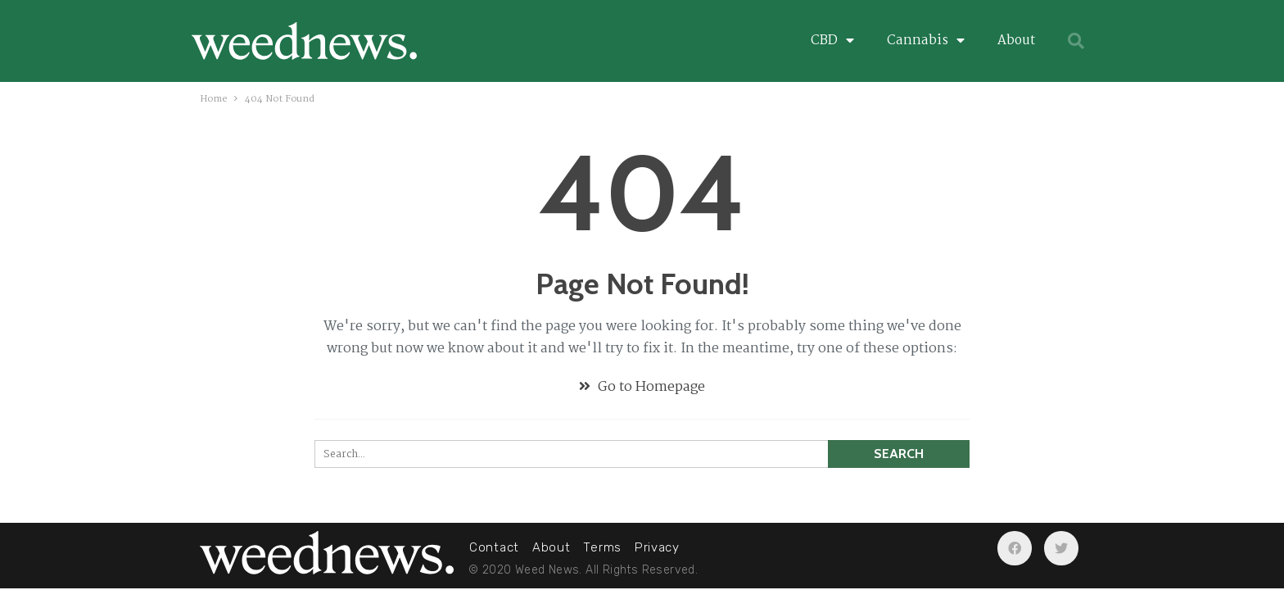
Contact (494, 547)
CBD (832, 41)
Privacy (657, 547)
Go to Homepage (642, 387)
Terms (602, 547)
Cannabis (926, 41)
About (1016, 40)
